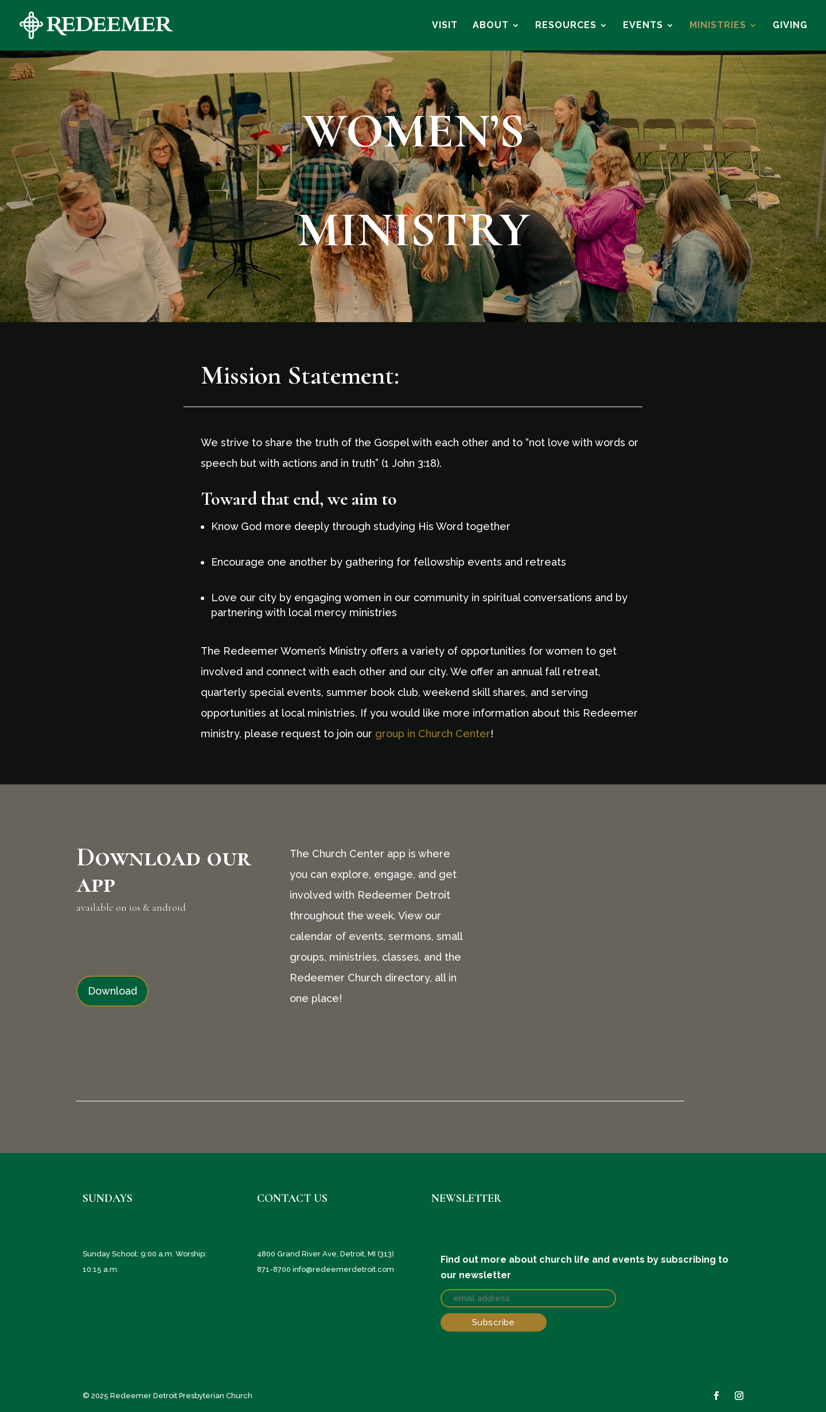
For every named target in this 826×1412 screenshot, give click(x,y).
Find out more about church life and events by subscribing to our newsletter (584, 1267)
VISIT (445, 25)
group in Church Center (432, 734)
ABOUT (491, 25)
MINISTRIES (717, 25)
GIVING (790, 25)
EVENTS (643, 25)
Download (112, 991)
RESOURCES (566, 25)
